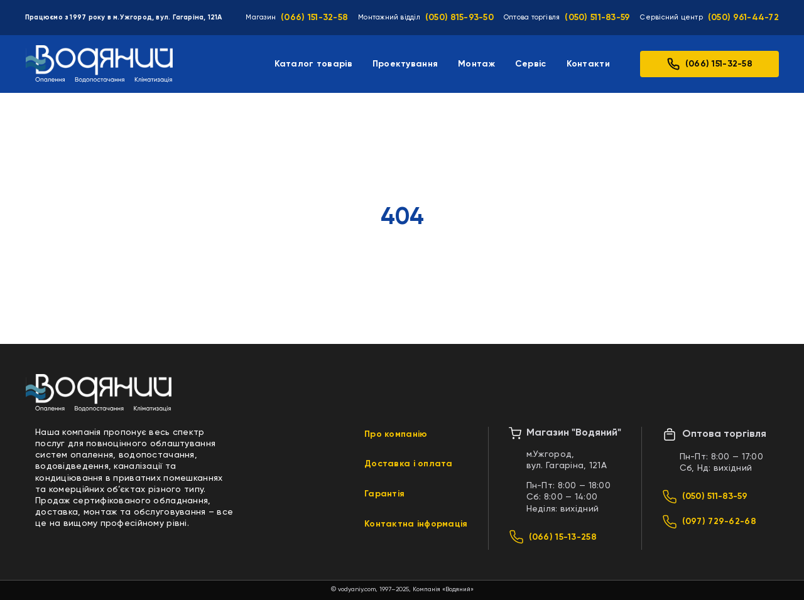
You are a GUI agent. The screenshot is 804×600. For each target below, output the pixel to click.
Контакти (588, 64)
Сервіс (530, 64)
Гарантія (384, 494)
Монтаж (476, 64)
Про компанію (395, 434)
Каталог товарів (313, 64)
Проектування (405, 64)
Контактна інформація (416, 524)
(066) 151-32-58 (314, 17)
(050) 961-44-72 (743, 17)
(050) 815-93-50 (459, 17)
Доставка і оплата (408, 463)
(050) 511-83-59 (597, 17)
